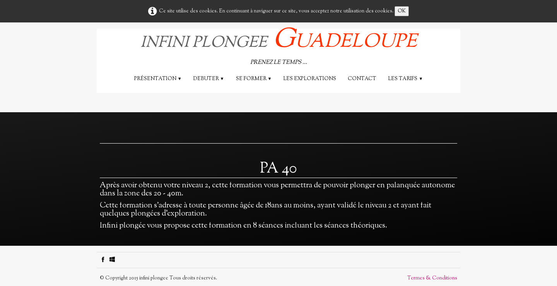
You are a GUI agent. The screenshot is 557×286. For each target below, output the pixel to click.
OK (402, 11)
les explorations (309, 78)
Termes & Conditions (432, 278)
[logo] (278, 48)
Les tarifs (405, 78)
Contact (362, 78)
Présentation (158, 78)
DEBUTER (208, 78)
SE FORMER (254, 78)
